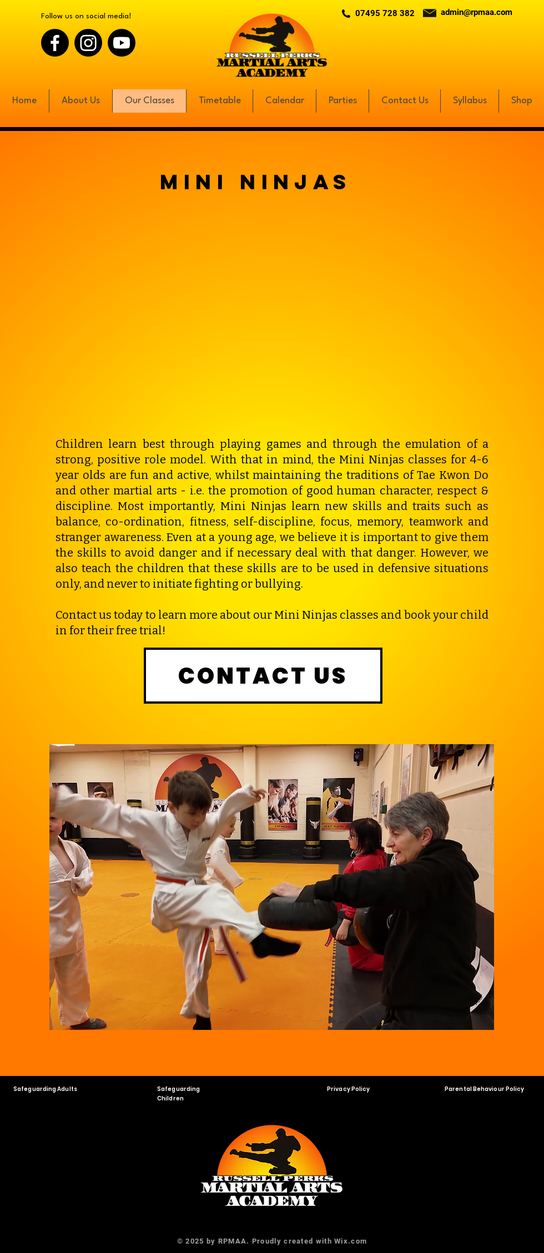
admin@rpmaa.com (476, 12)
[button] (271, 887)
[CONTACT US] (263, 676)
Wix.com (350, 1241)
